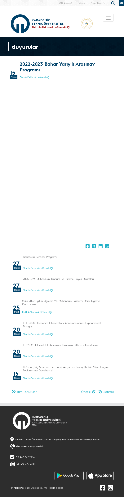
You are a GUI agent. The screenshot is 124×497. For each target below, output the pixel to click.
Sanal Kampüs (98, 3)
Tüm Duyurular (27, 392)
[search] (113, 3)
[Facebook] (102, 488)
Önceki (86, 392)
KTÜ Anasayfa (66, 3)
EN (121, 2)
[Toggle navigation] (108, 18)
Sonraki (109, 392)
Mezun (82, 3)
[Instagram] (110, 488)
